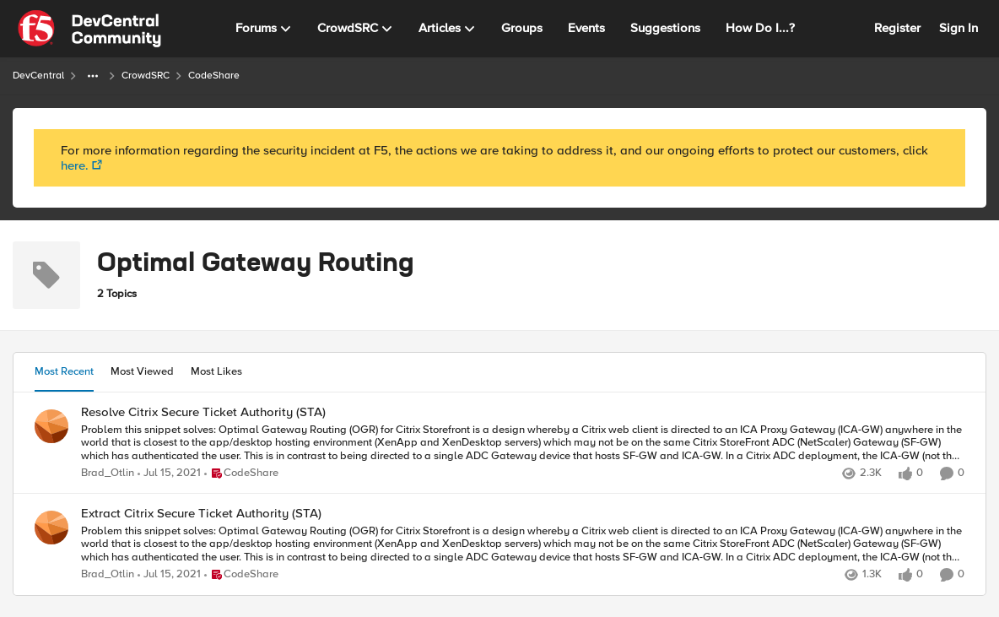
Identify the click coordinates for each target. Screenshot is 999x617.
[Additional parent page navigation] (93, 76)
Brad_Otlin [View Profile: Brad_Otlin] (107, 473)
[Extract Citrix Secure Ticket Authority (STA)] (522, 545)
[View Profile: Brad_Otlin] (51, 426)
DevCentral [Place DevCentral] (38, 75)
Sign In (958, 27)
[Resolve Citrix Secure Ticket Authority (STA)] (522, 443)
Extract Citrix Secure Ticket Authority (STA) (201, 513)
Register (897, 27)
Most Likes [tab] (216, 371)
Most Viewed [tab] (142, 371)
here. (75, 165)
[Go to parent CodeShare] (241, 473)
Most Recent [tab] (64, 371)
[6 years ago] (169, 473)
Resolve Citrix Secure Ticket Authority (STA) (203, 412)
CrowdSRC (146, 75)
